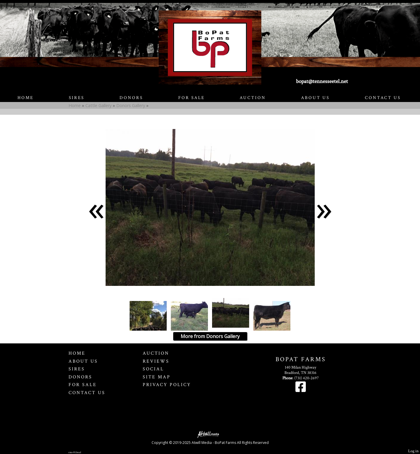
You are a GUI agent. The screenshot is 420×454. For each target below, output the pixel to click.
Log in (413, 451)
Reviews (156, 361)
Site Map (157, 377)
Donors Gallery (130, 105)
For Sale (191, 98)
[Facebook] (300, 390)
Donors (131, 98)
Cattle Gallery (98, 105)
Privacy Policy (167, 384)
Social (153, 369)
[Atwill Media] (210, 434)
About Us (315, 98)
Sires (76, 98)
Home (26, 98)
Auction (253, 98)
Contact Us (383, 98)
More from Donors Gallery (210, 336)
